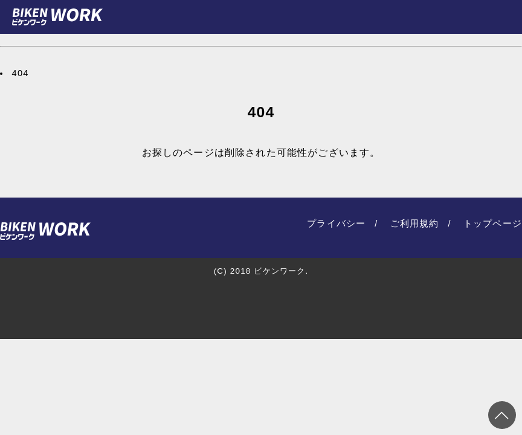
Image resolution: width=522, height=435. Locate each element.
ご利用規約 (414, 223)
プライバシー (336, 223)
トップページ (492, 223)
